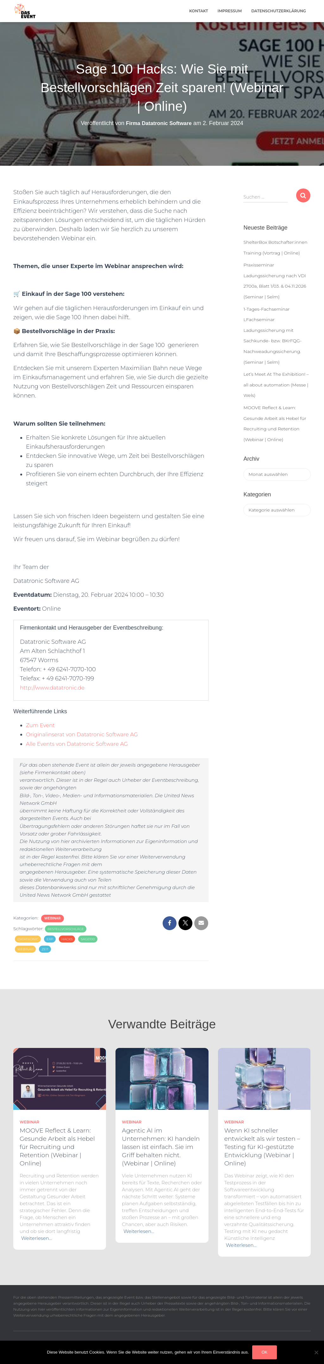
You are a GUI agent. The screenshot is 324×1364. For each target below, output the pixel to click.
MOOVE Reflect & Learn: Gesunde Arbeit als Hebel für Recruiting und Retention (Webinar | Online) (57, 1147)
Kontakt (198, 11)
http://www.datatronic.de (55, 687)
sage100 (88, 939)
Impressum (230, 11)
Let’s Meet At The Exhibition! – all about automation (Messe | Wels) (275, 384)
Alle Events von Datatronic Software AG (81, 743)
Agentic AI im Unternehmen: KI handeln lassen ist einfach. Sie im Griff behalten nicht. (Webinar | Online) (161, 1147)
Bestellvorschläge (65, 929)
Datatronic (27, 939)
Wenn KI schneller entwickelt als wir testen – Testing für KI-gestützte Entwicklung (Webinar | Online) (262, 1147)
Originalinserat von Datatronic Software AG (86, 734)
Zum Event (41, 725)
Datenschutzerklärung (278, 11)
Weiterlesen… (36, 1238)
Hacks (66, 939)
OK (265, 1352)
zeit (44, 949)
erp (50, 939)
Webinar (52, 918)
